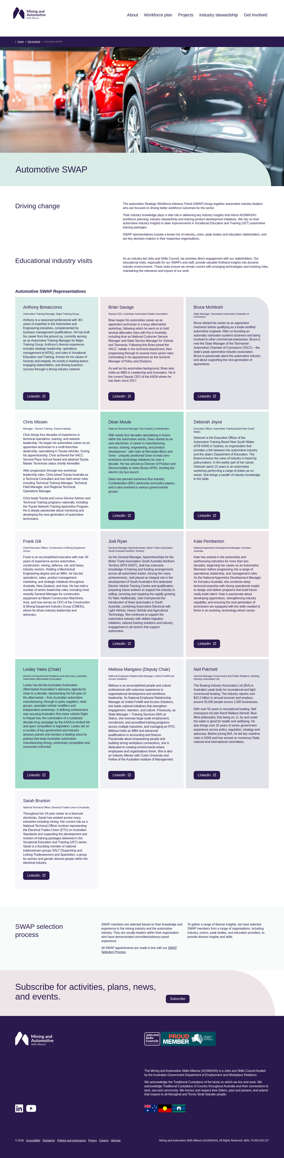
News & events (188, 9)
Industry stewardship (216, 27)
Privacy (92, 1140)
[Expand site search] (264, 9)
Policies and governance (71, 1140)
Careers (104, 1140)
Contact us (166, 9)
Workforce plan (156, 27)
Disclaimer (49, 1140)
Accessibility (33, 1140)
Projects (183, 27)
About (130, 27)
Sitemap (116, 1140)
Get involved (253, 27)
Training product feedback (238, 9)
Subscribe (210, 9)
